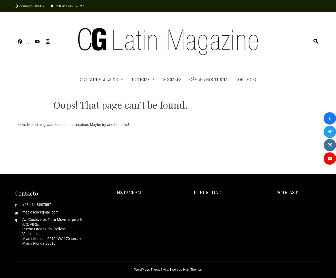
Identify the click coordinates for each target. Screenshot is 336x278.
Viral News (170, 269)
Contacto (245, 79)
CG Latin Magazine (99, 79)
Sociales (172, 79)
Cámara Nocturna (208, 79)
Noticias (141, 79)
